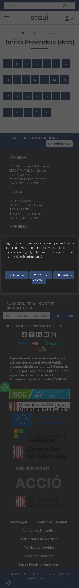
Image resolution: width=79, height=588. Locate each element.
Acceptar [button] (17, 275)
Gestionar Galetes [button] (53, 277)
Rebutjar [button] (41, 275)
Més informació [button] (31, 257)
